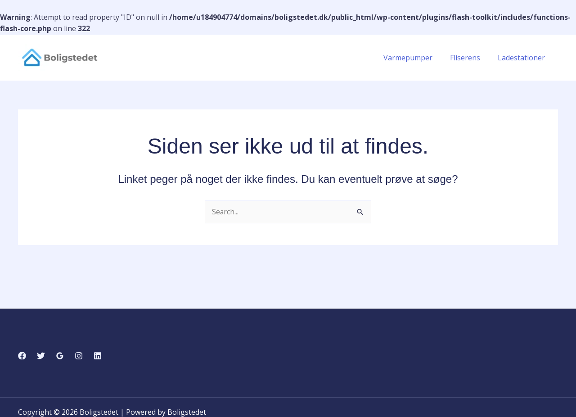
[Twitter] (41, 356)
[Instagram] (79, 356)
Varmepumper (415, 58)
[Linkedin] (98, 356)
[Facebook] (22, 356)
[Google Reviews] (60, 356)
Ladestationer (522, 58)
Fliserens (469, 58)
